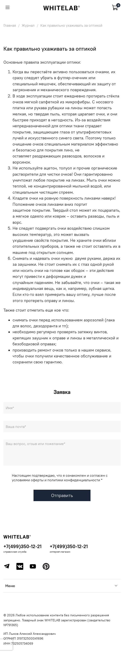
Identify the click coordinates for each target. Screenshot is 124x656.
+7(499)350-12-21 (22, 546)
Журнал (28, 25)
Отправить (62, 495)
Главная (9, 25)
